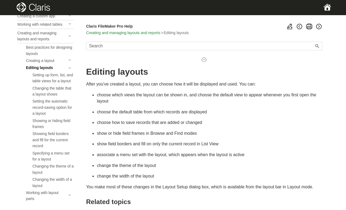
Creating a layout (50, 61)
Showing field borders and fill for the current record (50, 140)
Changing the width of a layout (52, 182)
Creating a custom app (45, 16)
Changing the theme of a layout (53, 169)
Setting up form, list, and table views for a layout (52, 78)
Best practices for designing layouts (49, 50)
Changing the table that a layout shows (51, 91)
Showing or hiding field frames (51, 124)
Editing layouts (50, 68)
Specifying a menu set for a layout (50, 156)
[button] (70, 16)
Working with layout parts (50, 196)
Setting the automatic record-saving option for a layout (52, 107)
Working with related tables (45, 24)
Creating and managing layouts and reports (45, 36)
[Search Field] (204, 46)
